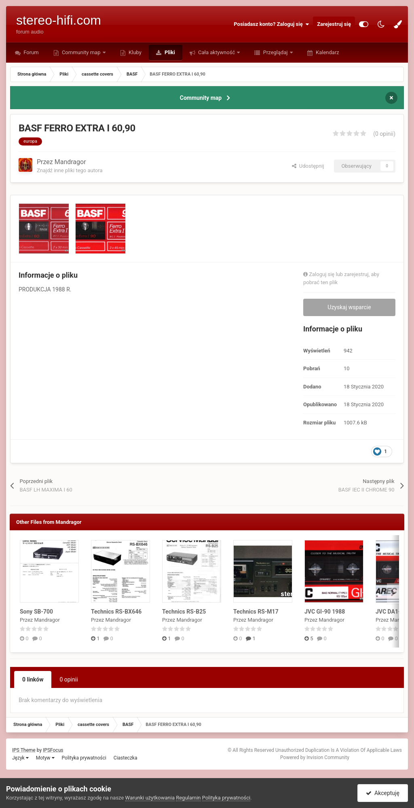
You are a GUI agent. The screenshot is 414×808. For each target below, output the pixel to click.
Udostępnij (308, 166)
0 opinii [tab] (68, 679)
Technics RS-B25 (184, 611)
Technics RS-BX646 (116, 611)
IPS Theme (24, 750)
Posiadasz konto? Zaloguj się (271, 24)
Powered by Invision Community (314, 757)
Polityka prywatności (84, 758)
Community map (81, 52)
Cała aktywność (217, 52)
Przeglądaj (275, 52)
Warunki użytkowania (150, 798)
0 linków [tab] (32, 679)
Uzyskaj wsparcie (349, 307)
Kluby (134, 52)
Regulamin (188, 798)
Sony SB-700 (36, 611)
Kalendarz (327, 52)
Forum (30, 52)
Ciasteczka (125, 758)
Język (20, 758)
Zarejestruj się (334, 24)
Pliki (169, 52)
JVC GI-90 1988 (324, 611)
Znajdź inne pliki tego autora (69, 170)
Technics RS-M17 (256, 611)
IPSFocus (53, 750)
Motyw (45, 758)
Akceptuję (382, 793)
